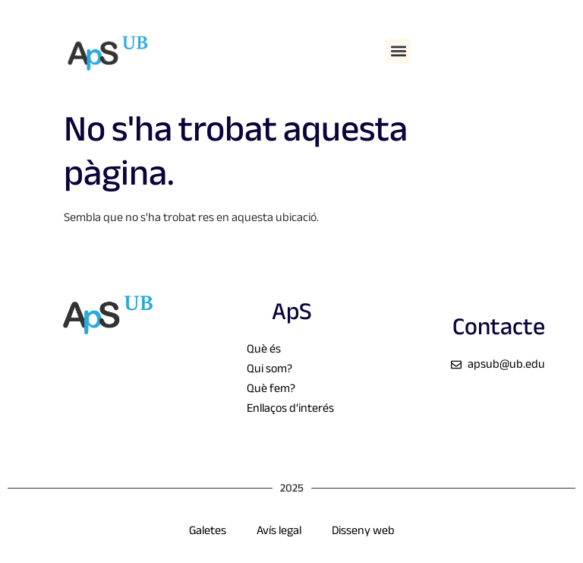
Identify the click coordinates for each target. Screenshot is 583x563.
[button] (398, 51)
